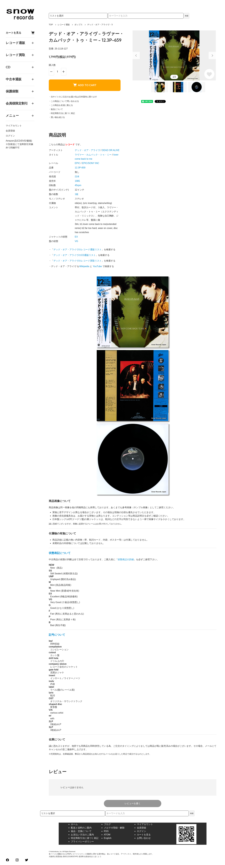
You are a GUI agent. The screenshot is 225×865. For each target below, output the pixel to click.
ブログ (107, 824)
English (107, 838)
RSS (106, 831)
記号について (57, 634)
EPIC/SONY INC (90, 163)
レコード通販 (64, 24)
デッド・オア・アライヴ (87, 150)
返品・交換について (81, 831)
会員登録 (10, 130)
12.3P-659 (80, 167)
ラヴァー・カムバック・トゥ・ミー (93, 154)
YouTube (97, 266)
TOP (51, 24)
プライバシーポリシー (82, 841)
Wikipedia (84, 266)
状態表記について (60, 552)
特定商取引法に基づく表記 (84, 838)
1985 (77, 181)
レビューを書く (133, 803)
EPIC (77, 163)
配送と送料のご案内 (81, 827)
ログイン (10, 135)
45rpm (78, 185)
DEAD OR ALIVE (110, 150)
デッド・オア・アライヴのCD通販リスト (74, 255)
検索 (186, 16)
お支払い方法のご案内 (82, 834)
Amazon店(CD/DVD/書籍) (19, 141)
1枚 (76, 194)
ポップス (78, 24)
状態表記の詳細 (126, 559)
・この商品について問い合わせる (64, 101)
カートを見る (20, 32)
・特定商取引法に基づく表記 (62, 113)
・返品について (56, 109)
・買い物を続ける (57, 117)
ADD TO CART (84, 85)
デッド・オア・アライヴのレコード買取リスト (77, 261)
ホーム (74, 824)
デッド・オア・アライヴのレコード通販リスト (77, 249)
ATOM (107, 834)
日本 (77, 176)
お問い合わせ (144, 838)
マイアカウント (14, 125)
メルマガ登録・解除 (114, 827)
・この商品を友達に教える (61, 105)
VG (76, 241)
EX (76, 237)
